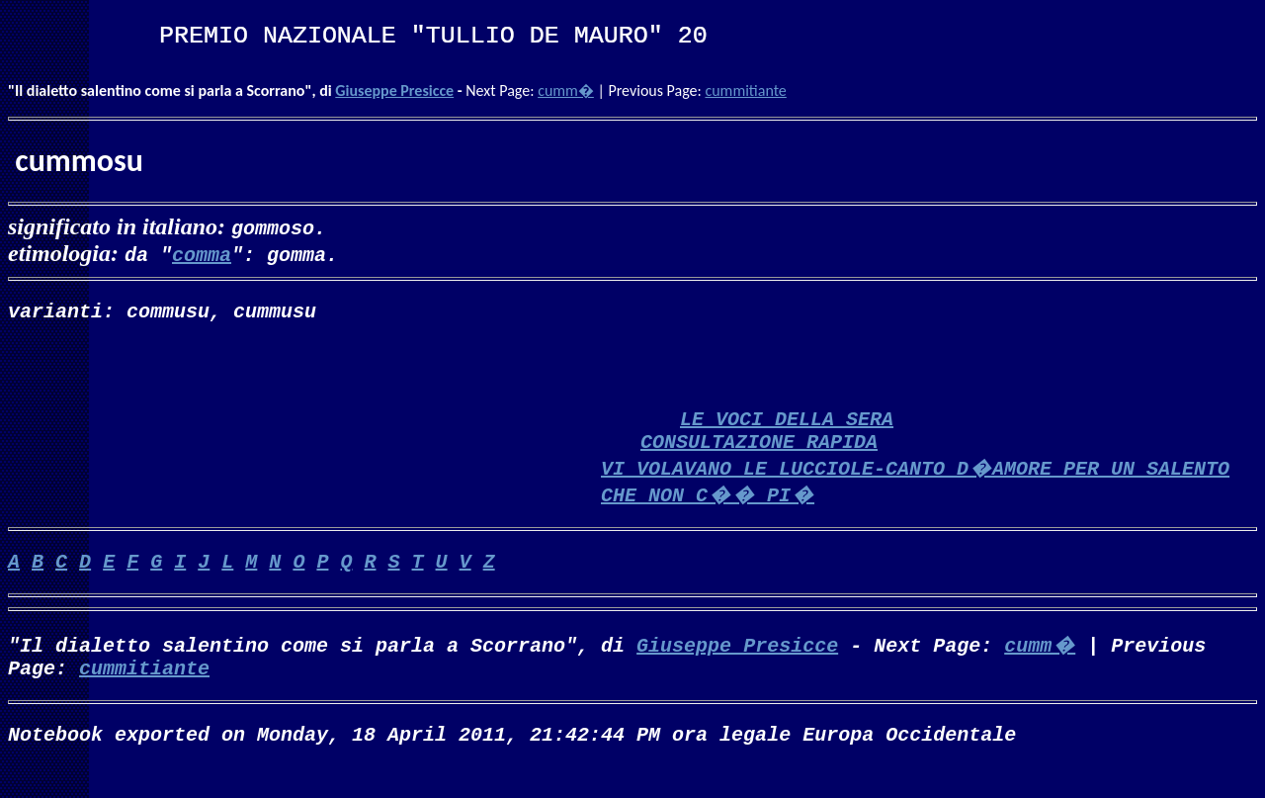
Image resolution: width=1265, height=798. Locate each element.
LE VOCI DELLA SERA (786, 433)
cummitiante (745, 90)
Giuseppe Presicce (394, 90)
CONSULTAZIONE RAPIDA (759, 460)
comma (201, 253)
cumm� (566, 90)
